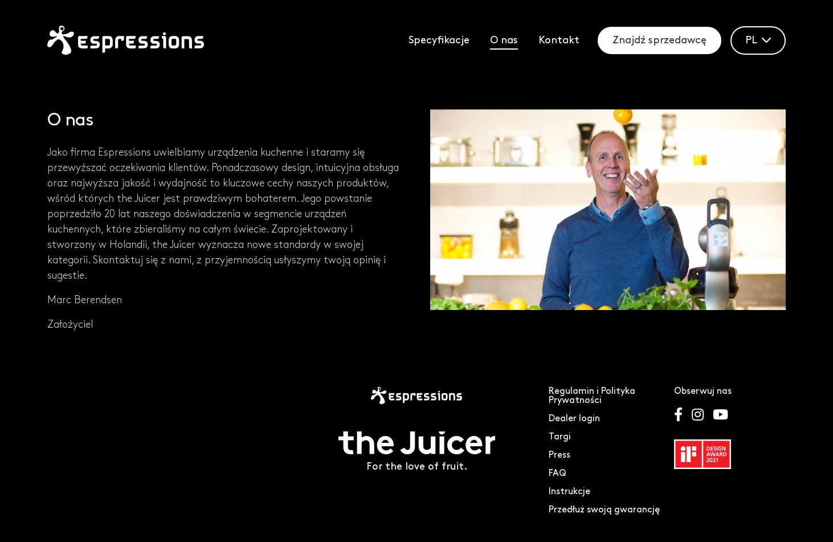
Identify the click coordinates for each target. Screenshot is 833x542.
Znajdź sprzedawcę (659, 40)
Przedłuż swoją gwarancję (604, 510)
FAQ (557, 473)
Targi (560, 437)
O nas (504, 40)
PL (758, 40)
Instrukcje (569, 491)
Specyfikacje (439, 40)
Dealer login (574, 418)
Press (559, 455)
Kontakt (558, 40)
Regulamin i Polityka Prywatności (592, 396)
